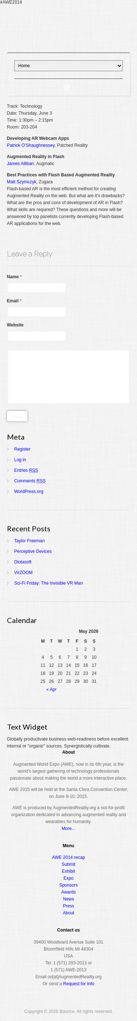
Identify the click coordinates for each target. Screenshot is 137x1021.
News (68, 899)
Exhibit (68, 871)
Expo (68, 878)
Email (14, 300)
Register (22, 449)
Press (68, 906)
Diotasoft (22, 562)
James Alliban (20, 163)
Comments (30, 480)
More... (68, 828)
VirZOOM (23, 572)
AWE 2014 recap (68, 857)
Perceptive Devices (33, 551)
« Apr (51, 689)
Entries (26, 470)
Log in (20, 459)
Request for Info (78, 983)
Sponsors (68, 885)
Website (15, 325)
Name (14, 276)
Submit (68, 864)
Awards (68, 892)
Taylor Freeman (29, 540)
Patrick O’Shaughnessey (31, 145)
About (68, 912)
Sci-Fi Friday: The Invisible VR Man (48, 583)
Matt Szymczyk (22, 181)
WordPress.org (28, 491)
